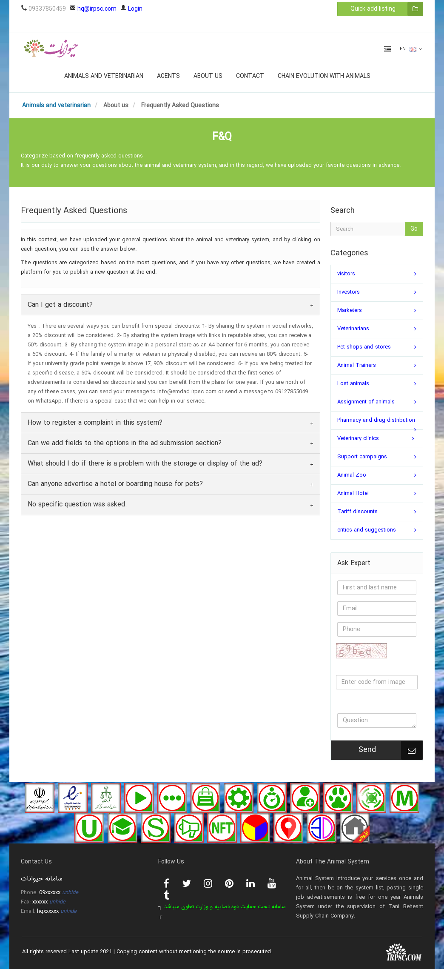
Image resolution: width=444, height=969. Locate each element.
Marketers (349, 310)
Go (414, 229)
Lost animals (353, 383)
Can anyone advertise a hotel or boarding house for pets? (115, 484)
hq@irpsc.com (93, 9)
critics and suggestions (366, 530)
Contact (250, 76)
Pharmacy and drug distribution (376, 420)
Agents (168, 76)
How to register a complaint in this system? (95, 422)
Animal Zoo (351, 475)
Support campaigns (362, 456)
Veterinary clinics (358, 438)
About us (208, 76)
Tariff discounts (357, 511)
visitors (346, 273)
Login (131, 9)
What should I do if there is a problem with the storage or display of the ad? (145, 463)
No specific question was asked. (77, 504)
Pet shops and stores (364, 347)
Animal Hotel (353, 493)
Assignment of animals (366, 401)
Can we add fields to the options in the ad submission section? (125, 443)
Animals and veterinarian (103, 76)
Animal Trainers (356, 365)
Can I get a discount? (60, 305)
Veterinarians (353, 328)
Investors (348, 292)
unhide (70, 892)
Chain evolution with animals (324, 76)
